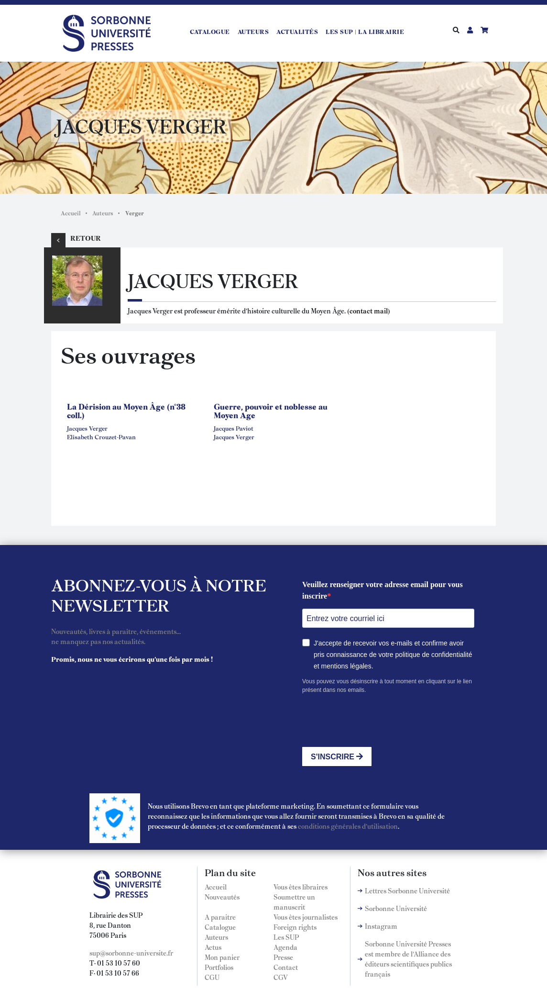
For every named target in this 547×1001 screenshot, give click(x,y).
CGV (281, 977)
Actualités (297, 31)
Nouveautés (222, 896)
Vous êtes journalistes (306, 917)
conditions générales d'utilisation (348, 826)
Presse (283, 957)
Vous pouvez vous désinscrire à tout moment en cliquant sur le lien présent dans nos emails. (387, 685)
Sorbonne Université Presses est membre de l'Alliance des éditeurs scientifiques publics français (408, 959)
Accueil (71, 213)
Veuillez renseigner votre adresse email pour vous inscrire (382, 590)
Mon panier (222, 957)
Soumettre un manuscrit (294, 902)
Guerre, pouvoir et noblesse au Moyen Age (271, 410)
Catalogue (210, 31)
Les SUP (286, 937)
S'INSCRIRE (337, 757)
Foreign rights (295, 927)
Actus (213, 947)
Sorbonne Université (396, 908)
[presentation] (375, 720)
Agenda (285, 947)
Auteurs (253, 31)
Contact (286, 967)
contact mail (369, 310)
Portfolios (219, 967)
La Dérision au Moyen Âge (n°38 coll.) (126, 410)
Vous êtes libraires (301, 886)
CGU (212, 977)
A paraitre (220, 917)
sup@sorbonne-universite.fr (131, 952)
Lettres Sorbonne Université (407, 890)
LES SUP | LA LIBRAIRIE (365, 31)
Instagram (381, 926)
